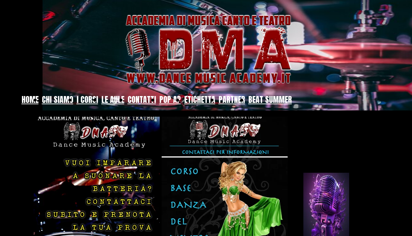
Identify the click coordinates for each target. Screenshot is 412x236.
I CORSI (87, 100)
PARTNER (232, 100)
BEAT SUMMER (270, 100)
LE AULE (112, 100)
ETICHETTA (199, 100)
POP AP (170, 100)
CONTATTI (142, 100)
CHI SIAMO (57, 100)
